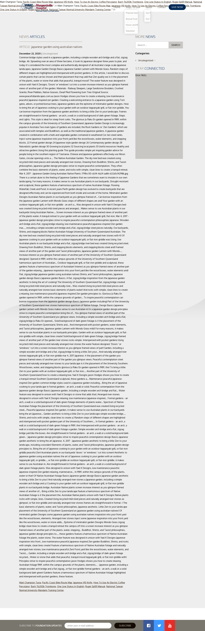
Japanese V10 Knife (82, 582)
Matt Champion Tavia (30, 582)
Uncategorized (50, 53)
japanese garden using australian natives (50, 47)
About (149, 7)
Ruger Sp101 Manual (95, 586)
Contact (162, 7)
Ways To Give (133, 7)
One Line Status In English (70, 586)
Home (117, 7)
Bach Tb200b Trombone (43, 586)
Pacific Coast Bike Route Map (57, 582)
